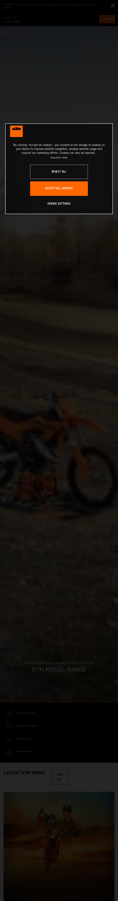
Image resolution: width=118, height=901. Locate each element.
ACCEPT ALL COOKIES (59, 188)
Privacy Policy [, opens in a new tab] (56, 157)
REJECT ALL (59, 172)
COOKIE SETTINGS (59, 204)
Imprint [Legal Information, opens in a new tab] (64, 157)
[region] (59, 168)
